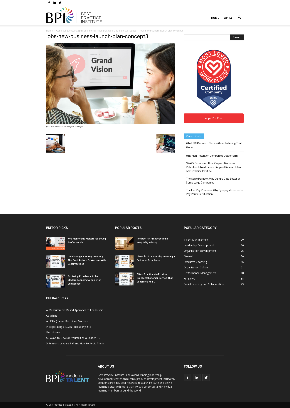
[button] (239, 17)
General (188, 256)
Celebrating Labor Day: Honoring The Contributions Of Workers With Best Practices (87, 260)
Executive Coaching (195, 262)
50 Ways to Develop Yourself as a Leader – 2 (73, 338)
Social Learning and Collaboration (204, 284)
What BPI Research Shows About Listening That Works (214, 145)
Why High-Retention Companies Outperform (212, 155)
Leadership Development (199, 245)
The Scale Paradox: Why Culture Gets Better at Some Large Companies (213, 180)
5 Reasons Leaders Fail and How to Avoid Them (75, 343)
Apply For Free (213, 118)
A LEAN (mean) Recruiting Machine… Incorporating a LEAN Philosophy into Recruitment (68, 326)
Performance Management (200, 273)
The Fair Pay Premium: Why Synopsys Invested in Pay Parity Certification (214, 192)
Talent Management (196, 239)
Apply (228, 17)
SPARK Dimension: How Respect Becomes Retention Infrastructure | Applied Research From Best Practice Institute (214, 167)
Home (215, 17)
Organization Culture (196, 267)
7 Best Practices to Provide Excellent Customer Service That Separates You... (154, 278)
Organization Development (200, 250)
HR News (189, 278)
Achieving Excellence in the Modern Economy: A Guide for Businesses (84, 280)
